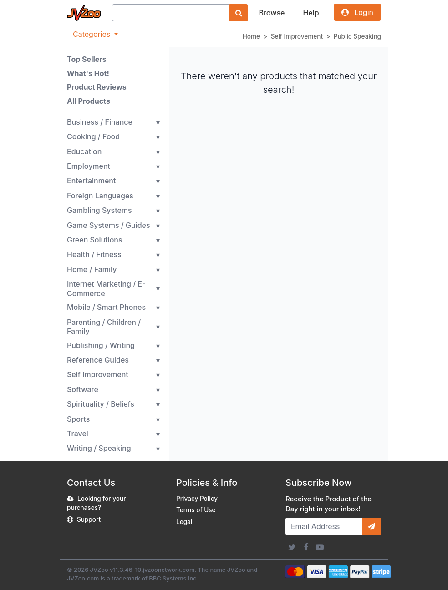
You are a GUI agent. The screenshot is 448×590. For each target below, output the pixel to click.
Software (82, 389)
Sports (78, 419)
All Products (88, 101)
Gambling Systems (99, 210)
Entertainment (91, 180)
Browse (272, 12)
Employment (88, 166)
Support (89, 519)
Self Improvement (297, 36)
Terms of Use (196, 510)
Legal (184, 521)
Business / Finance (99, 121)
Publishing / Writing (101, 345)
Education (84, 151)
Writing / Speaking (99, 448)
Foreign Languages (100, 195)
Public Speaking (357, 36)
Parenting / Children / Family (104, 327)
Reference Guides (98, 359)
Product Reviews (97, 86)
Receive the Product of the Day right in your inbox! (328, 504)
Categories (92, 34)
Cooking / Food (93, 136)
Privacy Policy (197, 498)
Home (251, 36)
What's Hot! (88, 73)
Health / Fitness (94, 254)
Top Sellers (87, 59)
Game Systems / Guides (108, 225)
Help (311, 12)
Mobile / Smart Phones (106, 307)
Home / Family (92, 269)
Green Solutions (94, 239)
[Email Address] (323, 526)
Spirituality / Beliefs (100, 403)
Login (357, 12)
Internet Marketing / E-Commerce (106, 288)
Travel (77, 433)
